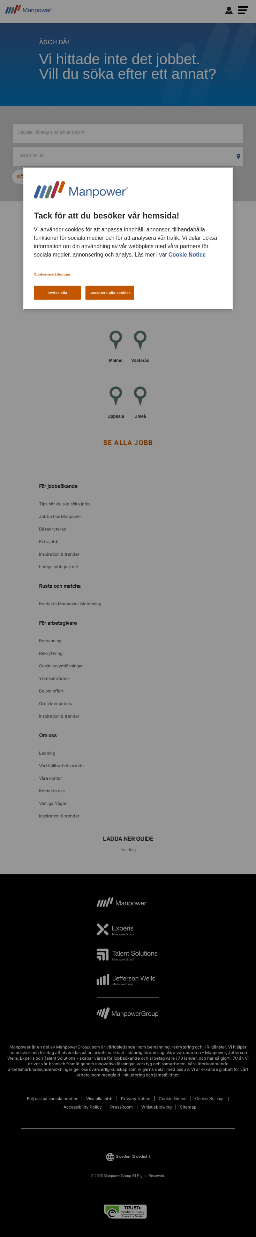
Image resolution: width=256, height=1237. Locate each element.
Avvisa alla (57, 293)
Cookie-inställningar (52, 274)
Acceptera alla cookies (109, 293)
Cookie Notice (187, 255)
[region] (128, 238)
